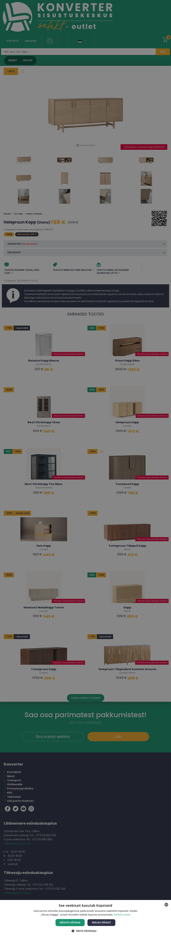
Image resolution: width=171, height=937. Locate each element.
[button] (85, 931)
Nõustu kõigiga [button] (70, 922)
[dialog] (85, 468)
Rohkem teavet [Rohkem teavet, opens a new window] (122, 914)
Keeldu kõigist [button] (101, 922)
